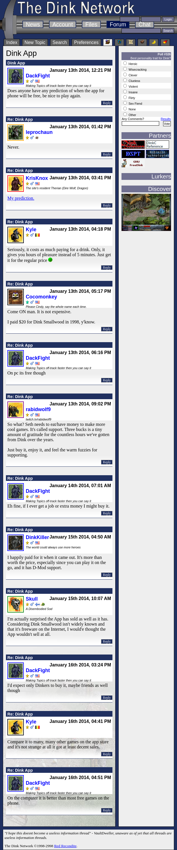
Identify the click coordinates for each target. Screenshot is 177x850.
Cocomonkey (41, 297)
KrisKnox (37, 178)
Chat (144, 24)
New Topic (35, 42)
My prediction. (20, 198)
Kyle (31, 229)
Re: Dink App (20, 119)
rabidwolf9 (38, 409)
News (33, 24)
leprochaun (39, 132)
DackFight (38, 76)
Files (91, 24)
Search (60, 42)
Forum (118, 24)
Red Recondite (65, 846)
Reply (107, 103)
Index (11, 42)
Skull (32, 599)
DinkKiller (37, 537)
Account (62, 24)
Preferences (86, 42)
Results (166, 119)
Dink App (16, 63)
